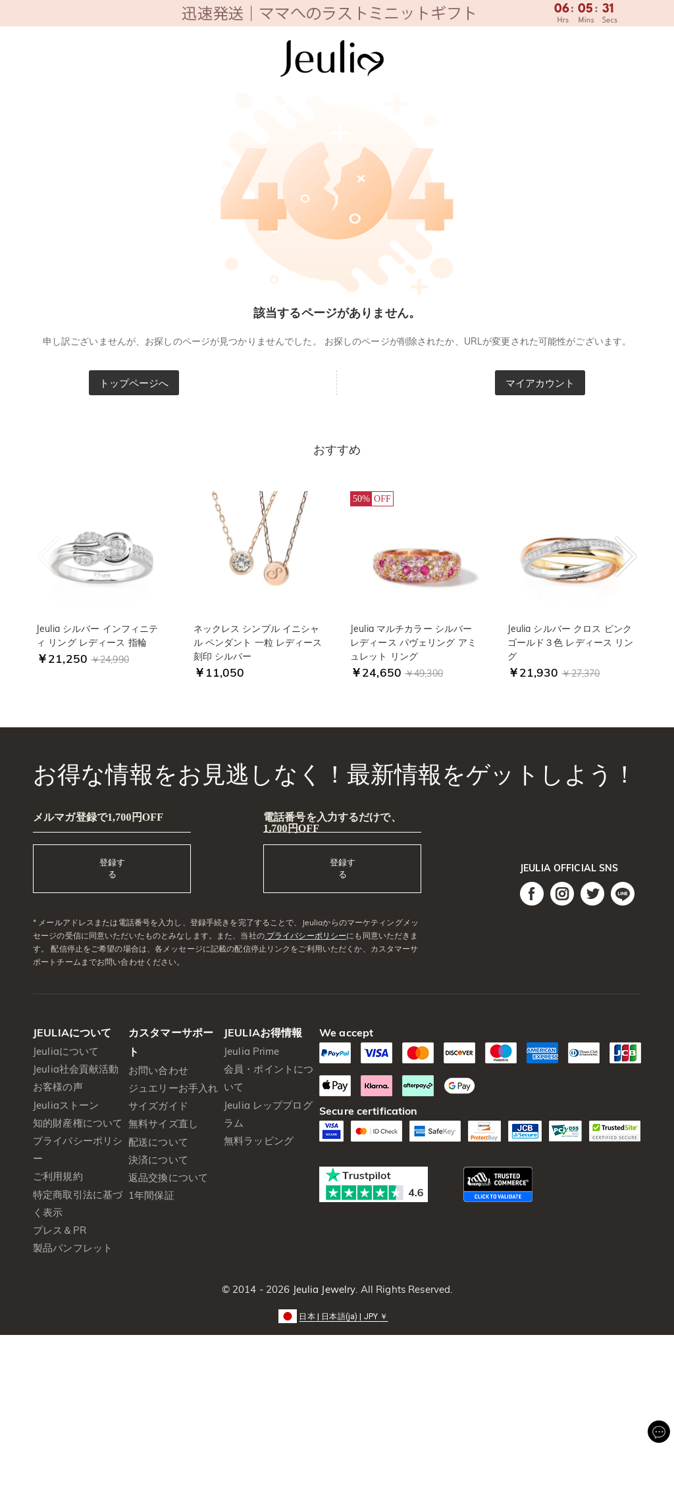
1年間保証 (151, 1195)
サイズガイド (158, 1106)
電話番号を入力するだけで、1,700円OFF (332, 823)
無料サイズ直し (163, 1123)
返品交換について (168, 1177)
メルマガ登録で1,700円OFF (98, 817)
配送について (158, 1142)
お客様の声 (58, 1086)
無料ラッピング (259, 1140)
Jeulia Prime (252, 1051)
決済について (158, 1159)
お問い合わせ (158, 1070)
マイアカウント (540, 383)
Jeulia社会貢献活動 (76, 1069)
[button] (336, 1315)
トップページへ (134, 383)
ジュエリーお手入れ (173, 1088)
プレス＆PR (59, 1230)
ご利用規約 (58, 1176)
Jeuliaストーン (66, 1105)
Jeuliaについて (66, 1051)
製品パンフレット (73, 1248)
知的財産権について (77, 1123)
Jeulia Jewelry (322, 1289)
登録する (112, 868)
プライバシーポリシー (305, 935)
